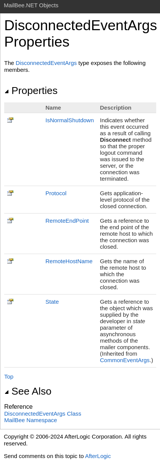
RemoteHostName (68, 261)
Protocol (55, 193)
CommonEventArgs (125, 360)
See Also (28, 391)
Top (8, 376)
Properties (31, 90)
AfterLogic (98, 456)
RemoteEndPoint (67, 220)
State (52, 301)
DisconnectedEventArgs (46, 63)
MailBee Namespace (30, 420)
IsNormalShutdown (69, 120)
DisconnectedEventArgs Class (42, 413)
